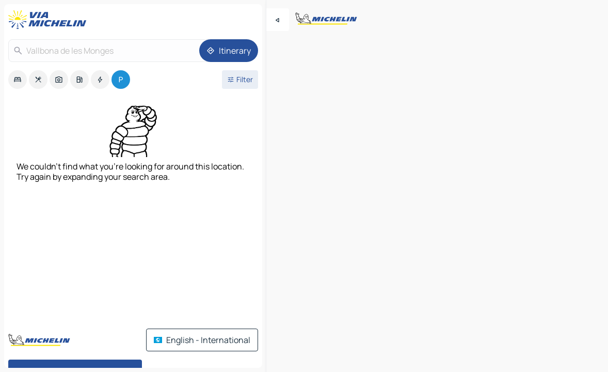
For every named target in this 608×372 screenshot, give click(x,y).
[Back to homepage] (49, 19)
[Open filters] (240, 79)
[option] (17, 79)
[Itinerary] (228, 50)
